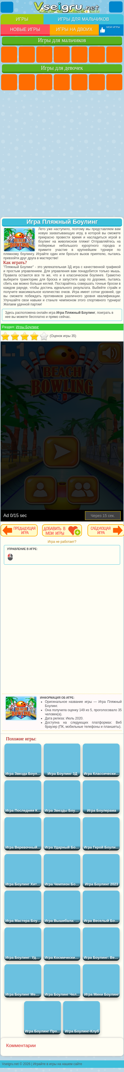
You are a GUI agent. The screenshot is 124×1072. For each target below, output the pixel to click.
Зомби (79, 55)
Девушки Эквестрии (27, 82)
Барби (62, 82)
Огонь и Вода (44, 82)
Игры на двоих (74, 29)
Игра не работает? (62, 542)
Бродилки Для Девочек (114, 82)
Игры (22, 19)
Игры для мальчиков (83, 19)
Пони (9, 82)
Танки (62, 55)
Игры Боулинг (27, 327)
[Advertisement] (61, 154)
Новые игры (25, 29)
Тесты (79, 82)
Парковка (9, 55)
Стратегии (44, 55)
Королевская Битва (97, 55)
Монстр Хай (97, 82)
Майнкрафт (114, 55)
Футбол (27, 55)
